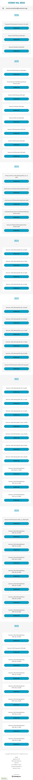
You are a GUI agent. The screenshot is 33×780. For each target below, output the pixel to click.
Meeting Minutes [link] (16, 761)
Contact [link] (16, 762)
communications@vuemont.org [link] (16, 8)
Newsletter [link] (16, 759)
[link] (16, 3)
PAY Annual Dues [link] (16, 764)
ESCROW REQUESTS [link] (16, 766)
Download (16, 28)
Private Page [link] (16, 768)
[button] (3, 8)
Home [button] (16, 757)
